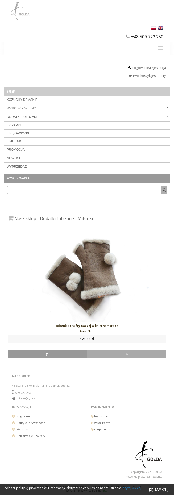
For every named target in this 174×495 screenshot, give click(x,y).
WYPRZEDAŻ (17, 166)
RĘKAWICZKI (19, 133)
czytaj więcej (132, 488)
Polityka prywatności (31, 423)
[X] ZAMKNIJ (158, 489)
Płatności (22, 429)
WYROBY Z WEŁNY (88, 108)
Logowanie (140, 67)
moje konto (102, 429)
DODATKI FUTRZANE (88, 117)
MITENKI (15, 141)
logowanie (101, 416)
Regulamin (24, 416)
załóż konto (102, 423)
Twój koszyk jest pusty (147, 75)
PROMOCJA (16, 149)
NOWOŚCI (14, 158)
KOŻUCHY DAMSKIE (22, 100)
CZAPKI (15, 125)
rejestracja (158, 67)
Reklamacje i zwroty (30, 436)
